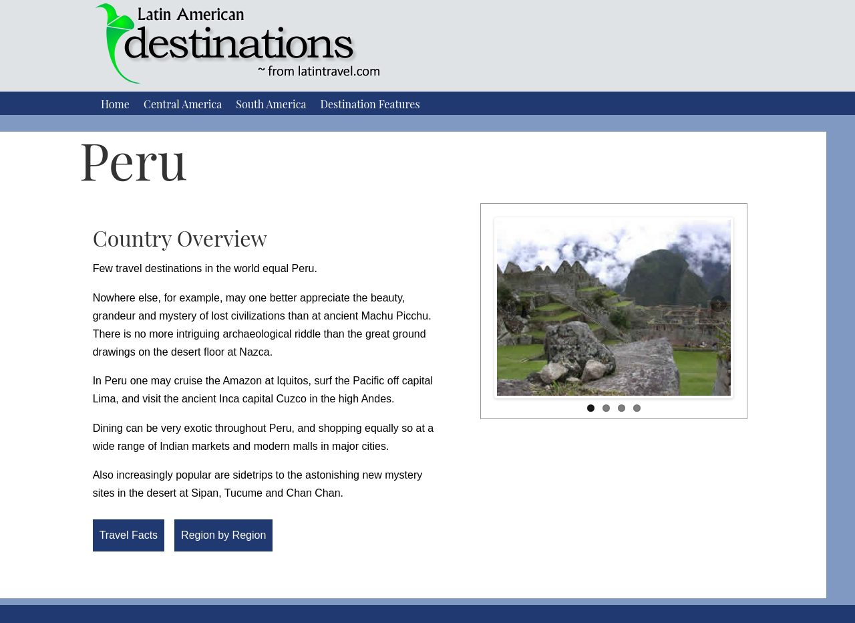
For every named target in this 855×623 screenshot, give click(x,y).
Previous (510, 305)
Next (717, 305)
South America (271, 104)
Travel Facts (129, 535)
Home (115, 104)
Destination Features (369, 104)
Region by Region (223, 535)
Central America (183, 104)
